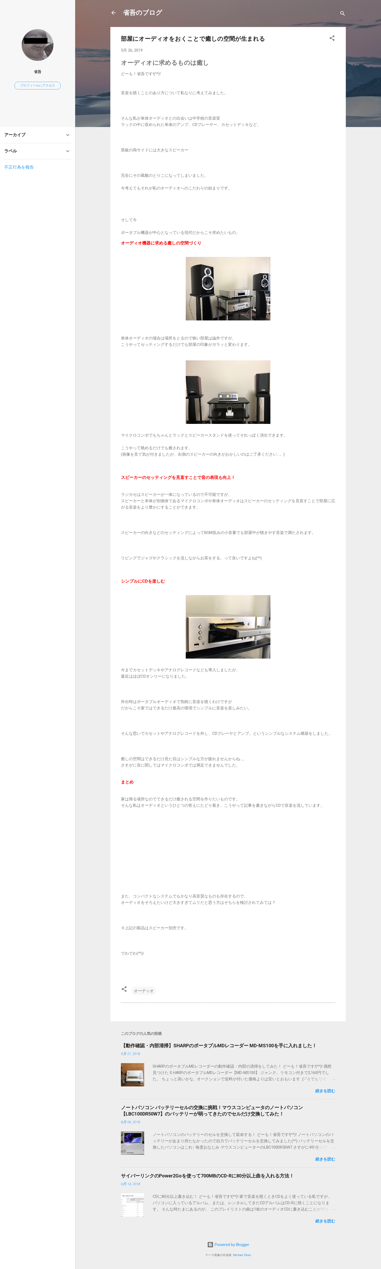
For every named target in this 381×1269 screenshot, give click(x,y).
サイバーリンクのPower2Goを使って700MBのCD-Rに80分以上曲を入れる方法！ (207, 1176)
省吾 (37, 72)
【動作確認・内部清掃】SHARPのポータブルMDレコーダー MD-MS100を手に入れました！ (219, 1045)
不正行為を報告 (19, 167)
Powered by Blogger (228, 1244)
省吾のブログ (142, 12)
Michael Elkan (242, 1255)
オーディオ (144, 991)
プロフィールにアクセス (37, 85)
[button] (332, 39)
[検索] (342, 14)
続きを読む (325, 1091)
